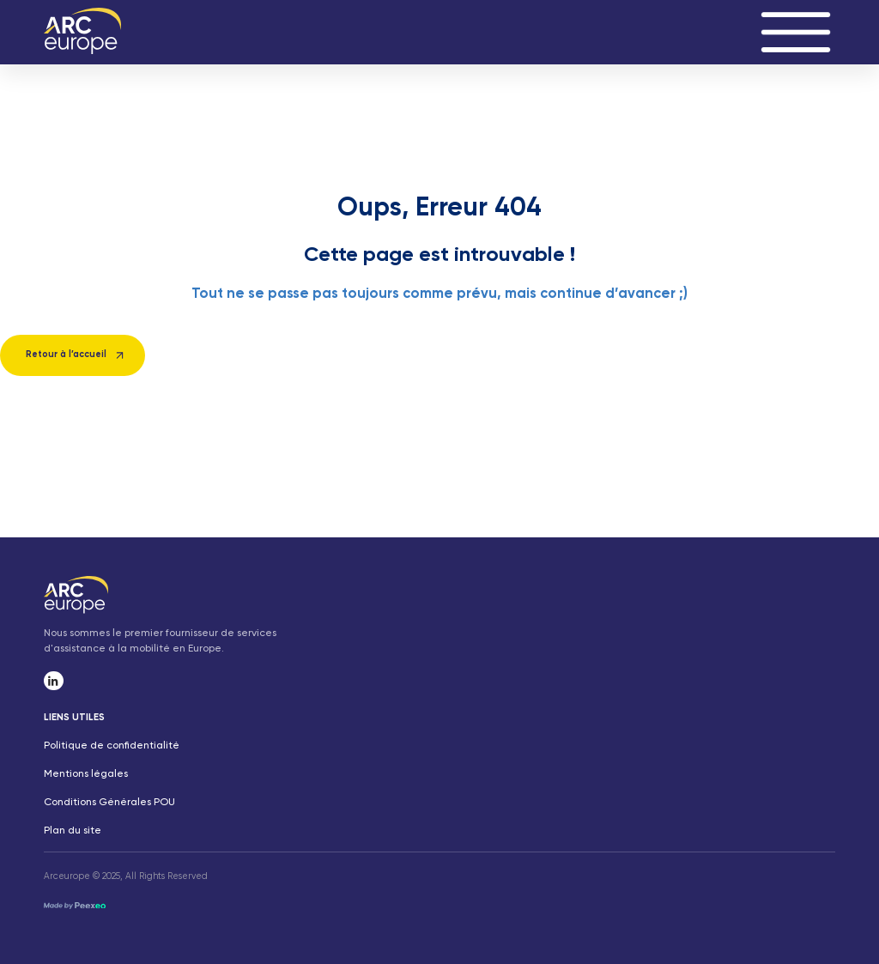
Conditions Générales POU (109, 802)
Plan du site (72, 831)
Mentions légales (86, 774)
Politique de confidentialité (111, 746)
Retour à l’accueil (66, 354)
